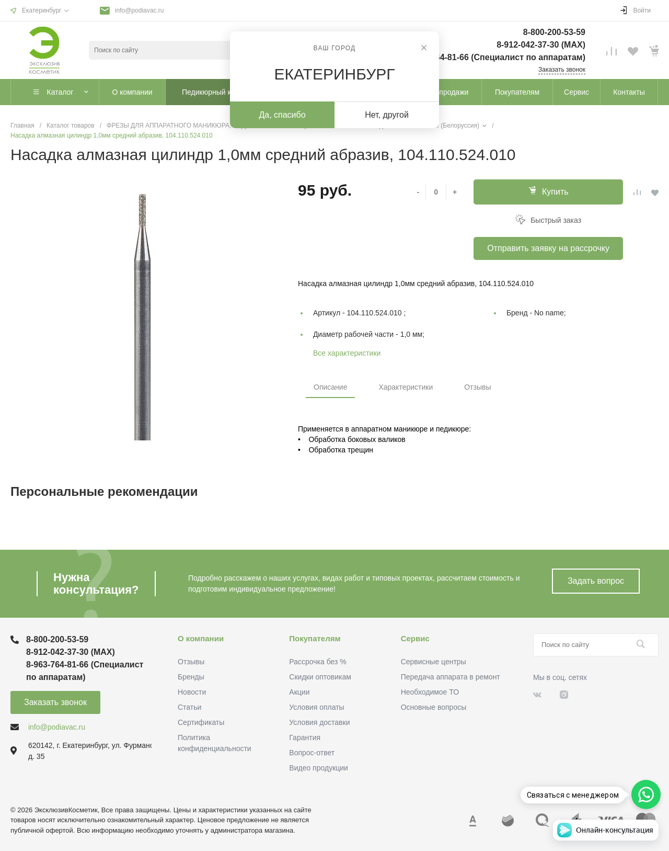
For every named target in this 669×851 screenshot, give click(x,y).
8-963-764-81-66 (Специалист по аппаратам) (496, 57)
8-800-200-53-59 (554, 32)
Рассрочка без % (317, 661)
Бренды (191, 677)
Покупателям (314, 638)
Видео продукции (318, 768)
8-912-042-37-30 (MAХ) (541, 44)
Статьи (189, 707)
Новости (192, 692)
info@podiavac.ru (139, 10)
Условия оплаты (316, 707)
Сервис (415, 638)
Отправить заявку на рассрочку (548, 248)
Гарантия (304, 737)
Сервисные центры (433, 661)
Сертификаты (201, 722)
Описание (330, 387)
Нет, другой (387, 114)
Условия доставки (319, 722)
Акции (299, 692)
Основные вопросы (434, 707)
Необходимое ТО (430, 692)
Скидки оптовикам (320, 677)
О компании (201, 638)
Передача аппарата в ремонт (450, 677)
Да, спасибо (282, 114)
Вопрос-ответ (311, 752)
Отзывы (477, 387)
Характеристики (405, 387)
